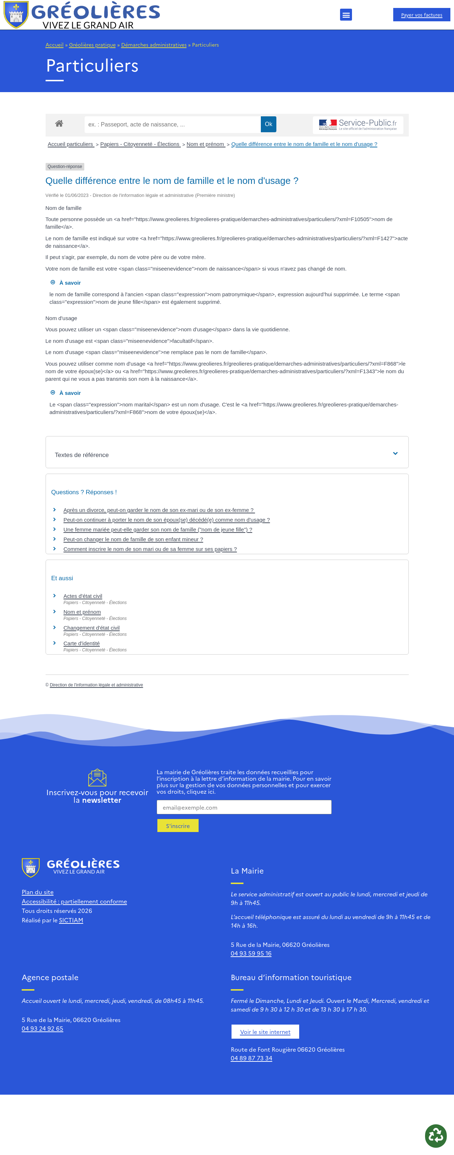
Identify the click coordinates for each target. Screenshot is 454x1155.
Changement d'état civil (92, 628)
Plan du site (38, 892)
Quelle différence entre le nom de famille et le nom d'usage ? (304, 144)
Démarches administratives (154, 44)
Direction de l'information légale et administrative (96, 685)
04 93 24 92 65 (42, 1028)
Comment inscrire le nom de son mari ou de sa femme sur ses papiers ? (150, 549)
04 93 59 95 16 (251, 953)
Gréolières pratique (92, 44)
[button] (346, 15)
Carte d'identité (82, 643)
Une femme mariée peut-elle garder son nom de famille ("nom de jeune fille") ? (158, 529)
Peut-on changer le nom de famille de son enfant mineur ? (133, 539)
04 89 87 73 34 (251, 1058)
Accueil (55, 44)
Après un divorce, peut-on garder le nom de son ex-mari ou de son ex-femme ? (159, 510)
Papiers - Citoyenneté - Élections (140, 144)
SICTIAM (71, 920)
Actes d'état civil (83, 596)
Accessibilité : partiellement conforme (74, 901)
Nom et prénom (206, 144)
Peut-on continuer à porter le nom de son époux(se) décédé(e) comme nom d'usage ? (167, 520)
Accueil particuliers (71, 144)
